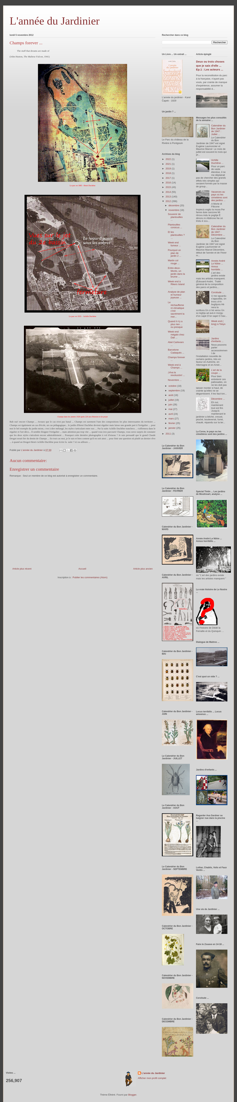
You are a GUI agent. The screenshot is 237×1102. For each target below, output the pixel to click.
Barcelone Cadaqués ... (176, 351)
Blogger (132, 1094)
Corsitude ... (217, 292)
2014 (169, 192)
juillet (172, 400)
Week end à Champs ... (175, 366)
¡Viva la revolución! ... (176, 374)
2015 (169, 187)
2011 (169, 433)
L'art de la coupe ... (216, 371)
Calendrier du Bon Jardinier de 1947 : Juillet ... (218, 130)
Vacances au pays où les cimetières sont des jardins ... (219, 196)
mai (171, 409)
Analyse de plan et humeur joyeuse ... (176, 294)
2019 (169, 168)
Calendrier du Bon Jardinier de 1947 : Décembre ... (218, 230)
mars (172, 418)
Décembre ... (218, 398)
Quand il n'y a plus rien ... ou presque (175, 324)
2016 (169, 182)
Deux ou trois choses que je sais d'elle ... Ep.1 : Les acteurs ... (210, 65)
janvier (172, 428)
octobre (173, 385)
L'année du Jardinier (54, 21)
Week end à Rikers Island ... (176, 284)
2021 (169, 164)
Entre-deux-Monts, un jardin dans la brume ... (176, 272)
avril (171, 414)
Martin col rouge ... (173, 262)
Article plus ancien (143, 568)
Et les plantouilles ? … (176, 235)
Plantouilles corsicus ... (175, 226)
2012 (169, 201)
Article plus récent (21, 568)
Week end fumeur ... (174, 244)
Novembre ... (174, 380)
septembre (175, 390)
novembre (174, 210)
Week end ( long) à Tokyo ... (218, 324)
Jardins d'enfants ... (217, 340)
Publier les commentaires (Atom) (90, 577)
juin (171, 404)
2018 (169, 173)
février (172, 423)
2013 (169, 196)
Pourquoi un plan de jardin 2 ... (174, 253)
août (171, 395)
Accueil (82, 568)
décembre (174, 205)
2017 (169, 178)
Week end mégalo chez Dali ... (176, 334)
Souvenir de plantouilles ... (175, 217)
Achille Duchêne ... (217, 161)
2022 (169, 159)
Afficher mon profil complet (152, 1078)
